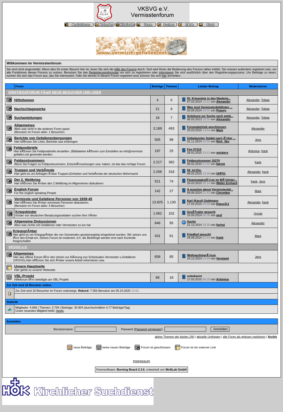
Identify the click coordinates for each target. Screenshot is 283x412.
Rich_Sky (223, 141)
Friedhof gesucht (199, 234)
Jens (258, 139)
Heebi (60, 310)
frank (264, 151)
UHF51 (221, 173)
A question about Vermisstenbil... (210, 189)
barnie (220, 163)
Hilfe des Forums (125, 69)
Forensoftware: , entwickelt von (141, 369)
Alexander (223, 101)
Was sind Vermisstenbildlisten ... (209, 107)
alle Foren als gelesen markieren (244, 336)
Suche (191, 221)
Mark (219, 130)
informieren (166, 72)
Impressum (141, 361)
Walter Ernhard (226, 183)
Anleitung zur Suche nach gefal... (210, 116)
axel (219, 215)
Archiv (272, 336)
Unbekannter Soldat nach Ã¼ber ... (211, 138)
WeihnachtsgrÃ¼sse (201, 255)
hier (164, 75)
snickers (222, 152)
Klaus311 (222, 203)
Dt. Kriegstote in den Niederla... (208, 98)
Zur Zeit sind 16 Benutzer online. (29, 285)
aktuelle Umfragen (208, 336)
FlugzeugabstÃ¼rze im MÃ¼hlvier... (212, 179)
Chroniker (223, 192)
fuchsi (220, 224)
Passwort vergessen (148, 329)
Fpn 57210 (194, 149)
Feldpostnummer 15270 (203, 160)
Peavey (221, 110)
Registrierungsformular (104, 72)
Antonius (254, 151)
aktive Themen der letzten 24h (174, 336)
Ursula (258, 213)
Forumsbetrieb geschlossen (206, 127)
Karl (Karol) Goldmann (202, 200)
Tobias (265, 100)
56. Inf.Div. (194, 170)
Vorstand (222, 258)
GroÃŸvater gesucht (201, 211)
